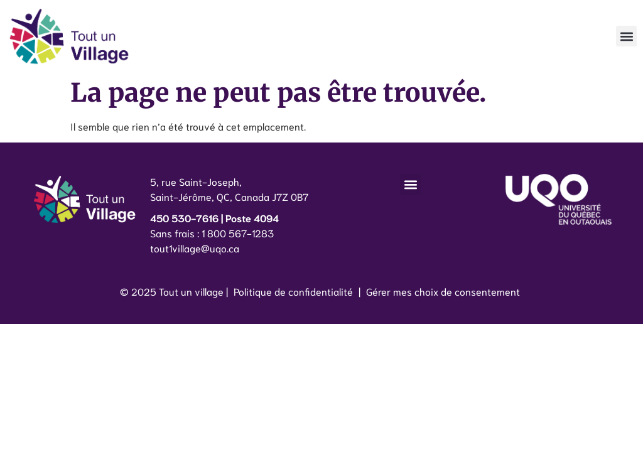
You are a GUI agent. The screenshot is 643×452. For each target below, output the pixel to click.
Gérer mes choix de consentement (443, 291)
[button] (626, 36)
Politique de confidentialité (293, 291)
